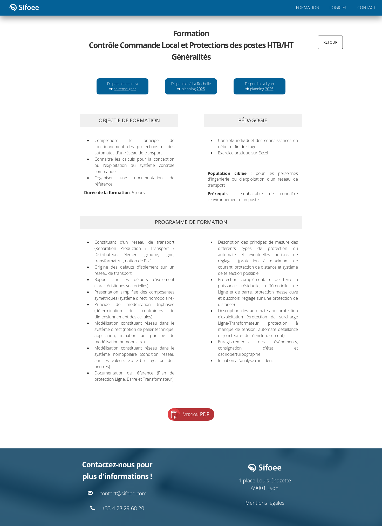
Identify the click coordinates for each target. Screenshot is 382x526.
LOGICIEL (338, 7)
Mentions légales (264, 502)
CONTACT (366, 7)
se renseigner (125, 88)
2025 (201, 88)
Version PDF (196, 414)
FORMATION (307, 7)
